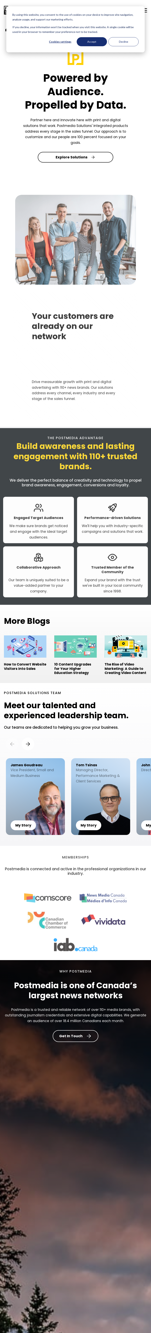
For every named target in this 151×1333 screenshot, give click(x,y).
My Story (23, 825)
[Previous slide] (12, 744)
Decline (123, 41)
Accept (91, 41)
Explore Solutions (75, 157)
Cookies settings (60, 41)
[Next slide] (28, 744)
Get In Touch (75, 1036)
